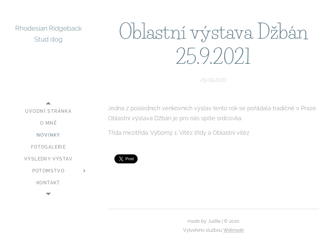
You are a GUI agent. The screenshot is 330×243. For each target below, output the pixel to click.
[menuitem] (48, 111)
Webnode (233, 230)
